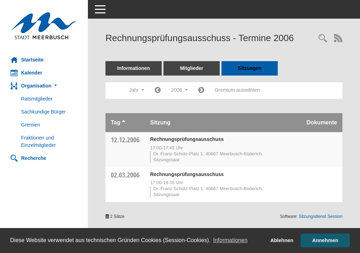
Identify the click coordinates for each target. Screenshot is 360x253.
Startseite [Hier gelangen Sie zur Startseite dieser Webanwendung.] (27, 59)
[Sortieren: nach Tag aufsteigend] (123, 122)
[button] (44, 85)
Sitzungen (250, 68)
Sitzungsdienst (320, 216)
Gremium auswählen (237, 90)
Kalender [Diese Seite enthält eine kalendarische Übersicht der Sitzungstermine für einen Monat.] (26, 72)
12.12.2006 (125, 139)
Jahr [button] (136, 90)
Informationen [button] (230, 240)
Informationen (133, 68)
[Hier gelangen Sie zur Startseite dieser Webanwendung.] (44, 25)
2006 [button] (179, 90)
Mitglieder (191, 68)
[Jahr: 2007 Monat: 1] (201, 90)
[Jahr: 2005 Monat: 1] (157, 90)
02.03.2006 (125, 175)
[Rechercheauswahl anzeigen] (322, 39)
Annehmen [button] (325, 240)
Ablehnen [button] (282, 240)
